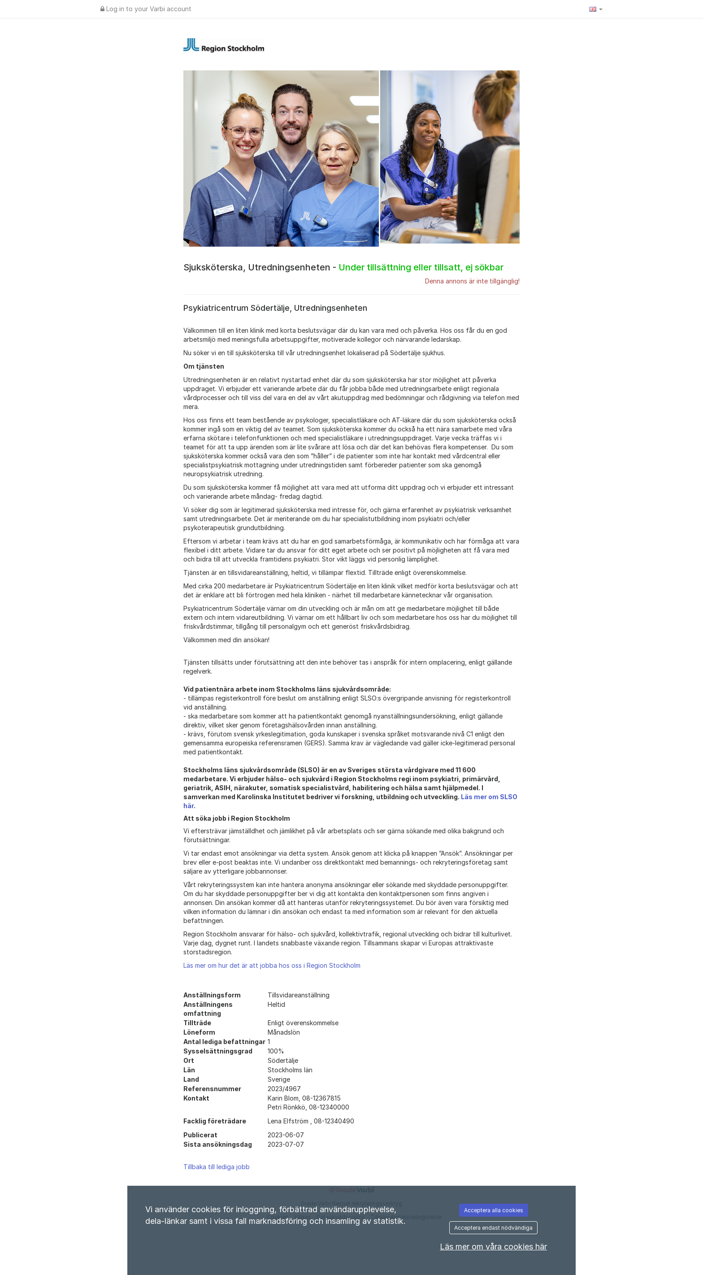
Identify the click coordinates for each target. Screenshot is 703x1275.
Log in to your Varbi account (145, 9)
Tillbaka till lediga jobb (216, 1167)
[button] (596, 9)
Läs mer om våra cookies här (493, 1246)
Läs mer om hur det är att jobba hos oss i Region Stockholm (271, 965)
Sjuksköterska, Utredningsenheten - (343, 267)
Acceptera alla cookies (493, 1210)
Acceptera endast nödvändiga (493, 1227)
